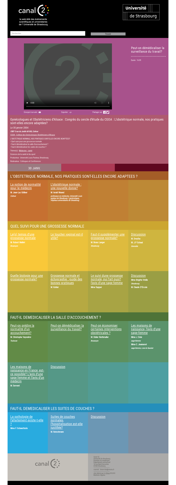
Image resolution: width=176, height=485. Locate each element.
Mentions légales (99, 475)
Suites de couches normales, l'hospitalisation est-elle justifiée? (67, 422)
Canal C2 (96, 457)
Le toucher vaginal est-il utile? (67, 236)
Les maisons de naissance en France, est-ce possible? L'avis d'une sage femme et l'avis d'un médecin (27, 374)
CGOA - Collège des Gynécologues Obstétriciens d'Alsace (32, 135)
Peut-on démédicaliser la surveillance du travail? (67, 327)
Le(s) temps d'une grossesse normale (23, 236)
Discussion (138, 234)
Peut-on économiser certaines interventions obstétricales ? (106, 329)
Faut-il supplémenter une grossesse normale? (108, 236)
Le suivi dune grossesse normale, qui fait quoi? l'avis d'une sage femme (107, 279)
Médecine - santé (25, 151)
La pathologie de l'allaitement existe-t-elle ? (26, 420)
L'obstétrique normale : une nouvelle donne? (66, 186)
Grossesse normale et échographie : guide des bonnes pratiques (66, 279)
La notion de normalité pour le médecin (25, 186)
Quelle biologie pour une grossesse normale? (26, 277)
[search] (47, 33)
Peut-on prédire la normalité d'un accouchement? (22, 329)
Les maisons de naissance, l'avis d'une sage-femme (145, 329)
